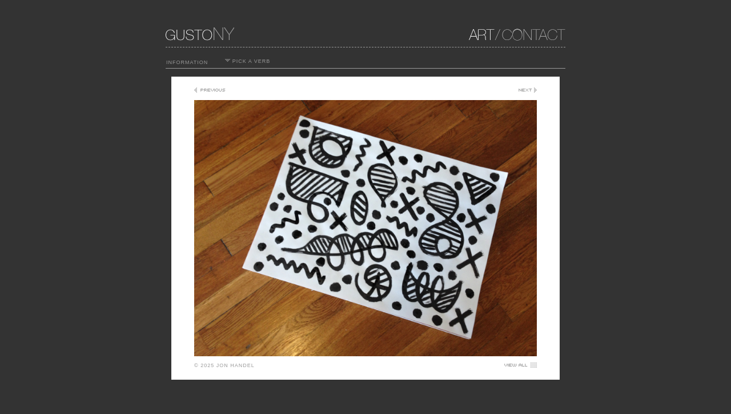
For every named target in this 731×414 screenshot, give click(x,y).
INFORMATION (187, 62)
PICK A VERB (247, 61)
